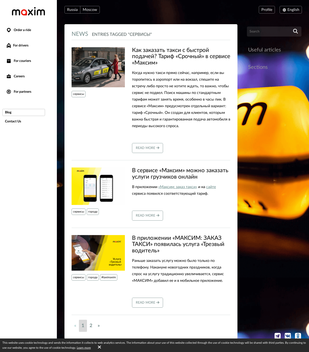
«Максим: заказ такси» (177, 187)
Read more (147, 148)
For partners (18, 92)
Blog (8, 112)
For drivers (17, 45)
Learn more (84, 347)
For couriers (18, 61)
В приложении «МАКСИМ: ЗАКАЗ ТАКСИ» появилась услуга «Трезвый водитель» (178, 244)
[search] (295, 32)
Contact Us (13, 121)
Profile (266, 10)
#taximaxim (108, 277)
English (290, 10)
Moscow (90, 10)
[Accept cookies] (99, 347)
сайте (211, 187)
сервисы (78, 94)
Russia (72, 10)
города (92, 211)
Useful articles (264, 49)
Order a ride (18, 30)
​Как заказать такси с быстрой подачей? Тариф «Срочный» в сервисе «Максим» (181, 56)
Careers (15, 76)
